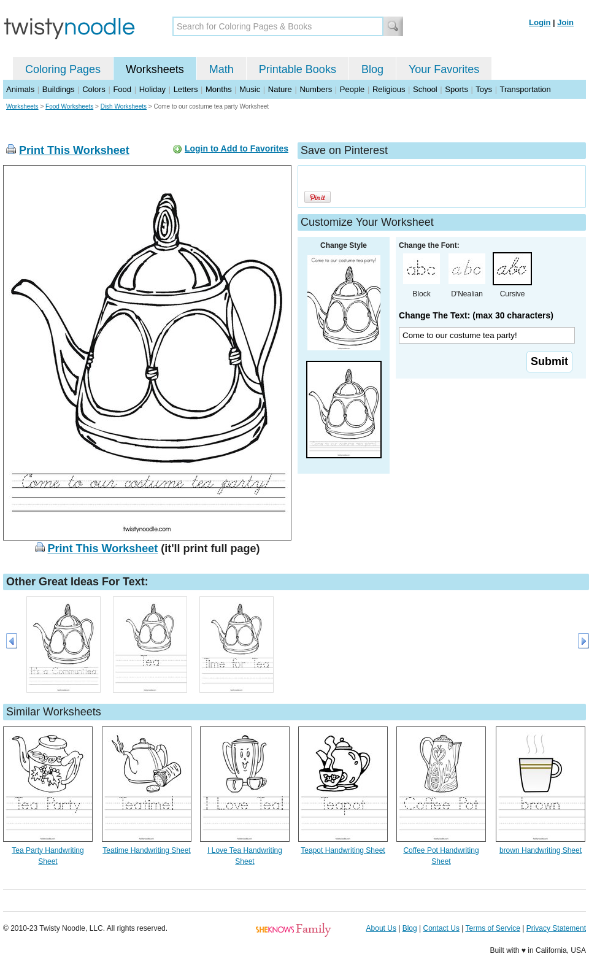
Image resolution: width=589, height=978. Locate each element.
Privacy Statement (556, 928)
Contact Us (441, 928)
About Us (381, 928)
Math (221, 69)
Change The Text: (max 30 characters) (476, 315)
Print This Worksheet (74, 150)
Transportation (524, 89)
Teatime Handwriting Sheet (146, 850)
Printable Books (297, 69)
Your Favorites (444, 69)
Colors (94, 89)
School (425, 89)
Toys (483, 89)
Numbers (315, 89)
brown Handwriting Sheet (540, 850)
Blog (372, 69)
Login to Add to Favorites (236, 148)
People (352, 89)
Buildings (58, 89)
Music (249, 89)
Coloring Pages (63, 69)
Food (122, 89)
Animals (20, 89)
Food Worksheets (69, 106)
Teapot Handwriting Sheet (343, 850)
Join (565, 22)
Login (539, 22)
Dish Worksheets (124, 106)
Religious (388, 89)
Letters (186, 89)
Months (219, 89)
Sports (456, 89)
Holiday (152, 89)
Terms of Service (492, 928)
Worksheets (155, 69)
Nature (280, 89)
